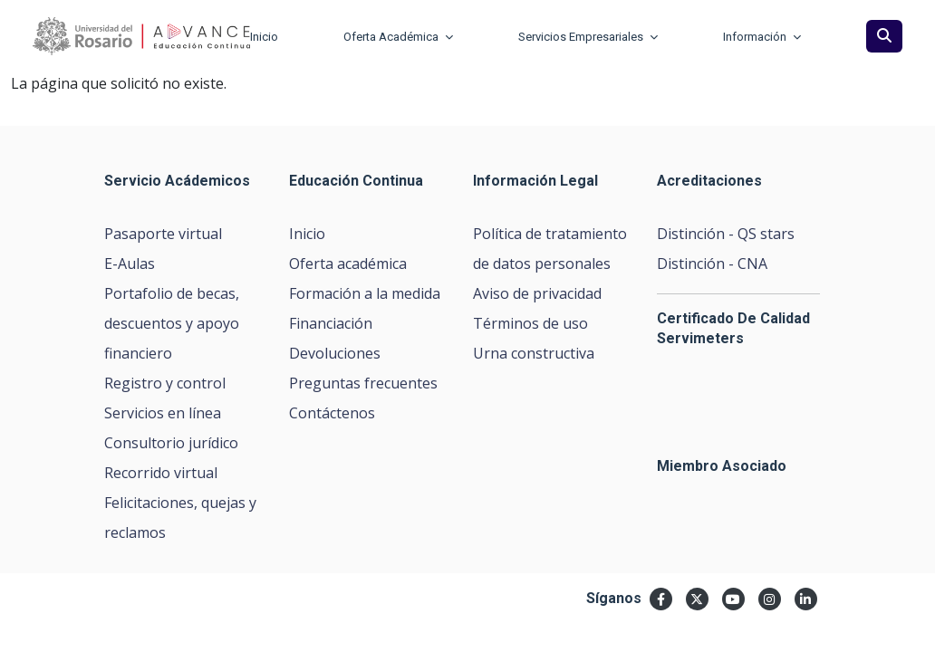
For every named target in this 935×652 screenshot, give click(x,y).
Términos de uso (530, 323)
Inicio (307, 234)
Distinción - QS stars (726, 234)
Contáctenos (332, 413)
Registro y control (165, 383)
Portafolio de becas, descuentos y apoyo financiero (171, 323)
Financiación (330, 323)
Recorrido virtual (160, 473)
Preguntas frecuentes (363, 383)
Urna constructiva (533, 353)
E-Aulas (129, 263)
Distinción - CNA (712, 263)
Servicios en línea (162, 413)
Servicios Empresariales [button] (588, 36)
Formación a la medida (364, 293)
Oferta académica (348, 263)
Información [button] (762, 36)
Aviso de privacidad (537, 293)
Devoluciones (335, 353)
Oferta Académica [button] (398, 36)
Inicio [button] (264, 36)
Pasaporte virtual (163, 234)
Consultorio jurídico (171, 443)
